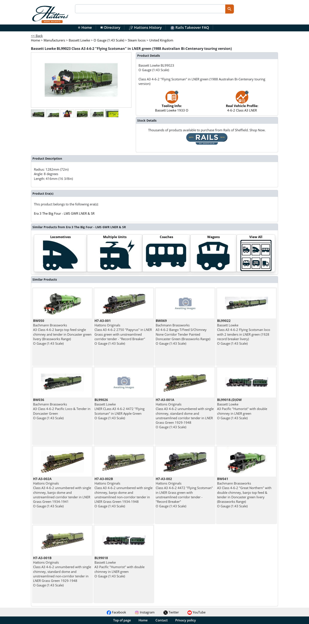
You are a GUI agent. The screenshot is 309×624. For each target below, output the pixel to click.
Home (85, 27)
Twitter (171, 612)
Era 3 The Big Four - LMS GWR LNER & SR (64, 213)
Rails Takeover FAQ (189, 27)
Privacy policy (185, 620)
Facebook (116, 612)
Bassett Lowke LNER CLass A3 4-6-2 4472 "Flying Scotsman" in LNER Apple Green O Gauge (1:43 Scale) (119, 409)
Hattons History (145, 27)
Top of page (122, 620)
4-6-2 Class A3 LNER (242, 103)
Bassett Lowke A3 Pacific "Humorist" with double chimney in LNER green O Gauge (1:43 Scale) (242, 409)
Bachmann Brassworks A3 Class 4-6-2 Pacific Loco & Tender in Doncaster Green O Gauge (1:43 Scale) (61, 409)
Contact (161, 620)
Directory (110, 27)
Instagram (145, 612)
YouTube (196, 612)
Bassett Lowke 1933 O (171, 103)
